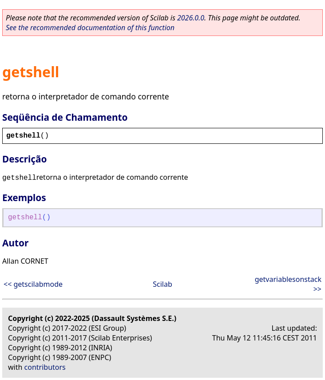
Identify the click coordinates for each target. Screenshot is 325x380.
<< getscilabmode (33, 284)
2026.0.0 (190, 18)
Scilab (162, 284)
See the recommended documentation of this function (90, 27)
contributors (45, 367)
